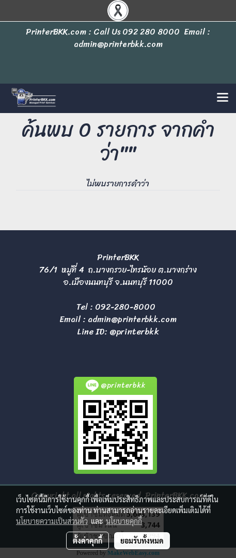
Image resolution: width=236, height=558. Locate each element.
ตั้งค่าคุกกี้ (87, 540)
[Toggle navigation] (222, 98)
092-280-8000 (125, 306)
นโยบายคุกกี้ (124, 520)
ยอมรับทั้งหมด (142, 540)
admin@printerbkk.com (132, 319)
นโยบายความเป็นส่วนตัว (52, 520)
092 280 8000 (151, 31)
